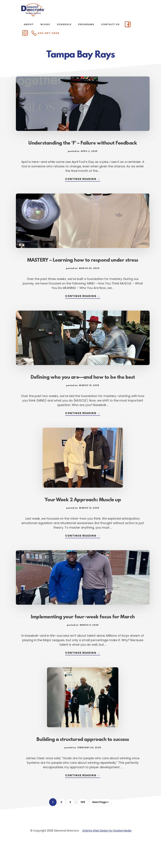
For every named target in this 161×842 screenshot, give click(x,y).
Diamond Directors (33, 10)
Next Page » (100, 803)
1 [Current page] (54, 803)
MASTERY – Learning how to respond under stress (82, 260)
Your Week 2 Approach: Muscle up (83, 500)
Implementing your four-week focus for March (83, 617)
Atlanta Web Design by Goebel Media (106, 831)
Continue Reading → (82, 179)
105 (84, 803)
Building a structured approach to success (82, 739)
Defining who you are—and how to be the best (83, 377)
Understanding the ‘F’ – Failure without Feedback (82, 143)
